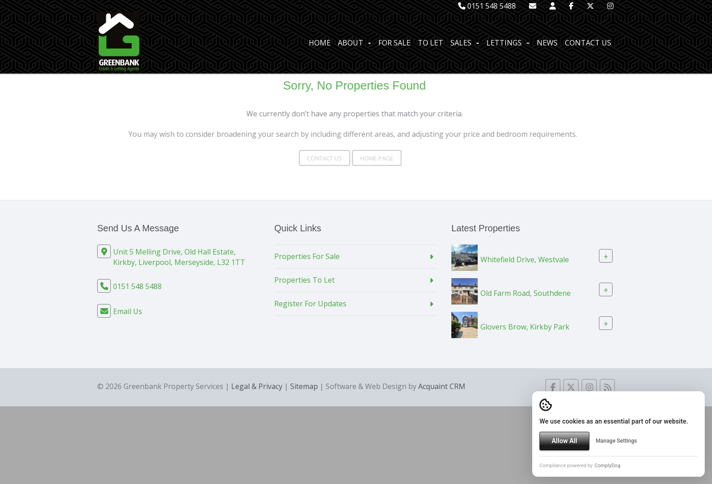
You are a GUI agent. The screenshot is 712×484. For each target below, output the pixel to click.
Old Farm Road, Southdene (525, 293)
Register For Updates (310, 304)
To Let (430, 43)
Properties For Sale (307, 256)
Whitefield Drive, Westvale (524, 259)
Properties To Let (304, 280)
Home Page (365, 158)
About (354, 43)
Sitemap (304, 386)
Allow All (564, 440)
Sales (464, 43)
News (547, 43)
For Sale (394, 43)
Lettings (507, 43)
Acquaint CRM (441, 386)
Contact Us (588, 43)
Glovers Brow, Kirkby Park (524, 327)
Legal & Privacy (256, 386)
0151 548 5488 (487, 6)
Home (320, 43)
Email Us (127, 311)
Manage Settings (616, 441)
